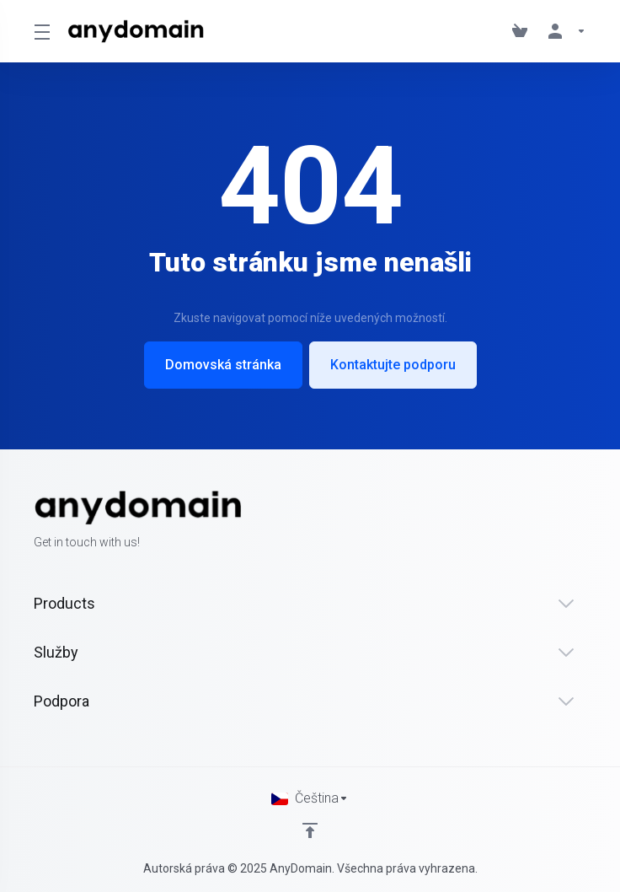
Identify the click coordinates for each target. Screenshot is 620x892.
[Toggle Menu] (40, 31)
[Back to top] (310, 830)
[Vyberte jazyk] (310, 798)
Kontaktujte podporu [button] (393, 365)
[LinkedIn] (586, 521)
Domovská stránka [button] (223, 365)
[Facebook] (532, 521)
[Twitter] (559, 521)
